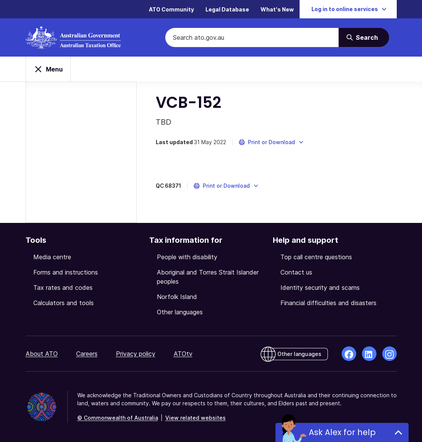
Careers (87, 354)
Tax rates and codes (63, 287)
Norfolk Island (177, 297)
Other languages (180, 312)
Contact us (296, 272)
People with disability (187, 257)
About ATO (42, 354)
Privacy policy (135, 354)
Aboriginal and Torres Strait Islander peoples (208, 276)
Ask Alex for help (342, 432)
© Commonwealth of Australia (117, 417)
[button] (271, 142)
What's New (277, 9)
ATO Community (171, 9)
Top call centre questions (316, 257)
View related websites (195, 417)
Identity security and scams (320, 287)
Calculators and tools (63, 303)
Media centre (52, 257)
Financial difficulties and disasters (328, 303)
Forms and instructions (65, 272)
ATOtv (183, 354)
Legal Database (227, 9)
